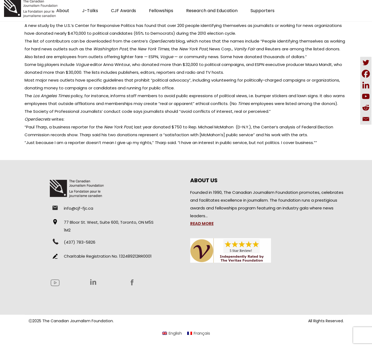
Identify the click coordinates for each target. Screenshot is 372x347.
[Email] (365, 119)
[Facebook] (365, 73)
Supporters (262, 11)
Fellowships (161, 11)
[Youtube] (365, 96)
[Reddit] (365, 107)
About (62, 11)
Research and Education (212, 11)
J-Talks (90, 11)
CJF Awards (123, 11)
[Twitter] (365, 62)
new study (38, 25)
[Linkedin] (365, 85)
